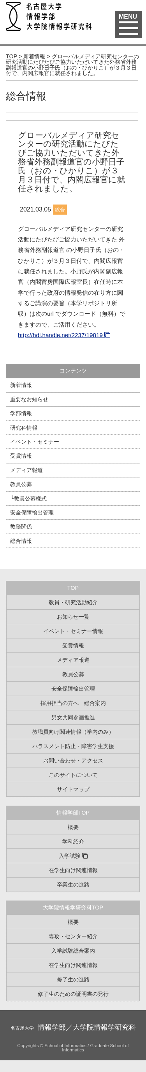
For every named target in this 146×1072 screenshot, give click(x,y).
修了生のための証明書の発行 (73, 994)
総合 (60, 210)
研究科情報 (23, 428)
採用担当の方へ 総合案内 (73, 703)
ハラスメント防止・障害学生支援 (73, 746)
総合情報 (26, 96)
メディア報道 (26, 470)
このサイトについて (73, 775)
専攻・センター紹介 (73, 936)
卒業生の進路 (73, 884)
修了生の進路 (73, 979)
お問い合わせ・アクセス (73, 760)
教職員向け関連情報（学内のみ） (73, 732)
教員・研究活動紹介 (73, 602)
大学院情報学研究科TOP (73, 907)
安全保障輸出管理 (32, 512)
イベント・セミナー (34, 442)
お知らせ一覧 (73, 617)
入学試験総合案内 (73, 951)
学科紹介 (73, 841)
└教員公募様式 (28, 498)
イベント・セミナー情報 (73, 631)
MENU (128, 21)
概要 (73, 827)
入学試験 (70, 856)
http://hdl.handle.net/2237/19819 (60, 335)
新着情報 (21, 385)
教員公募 (21, 484)
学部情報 (21, 413)
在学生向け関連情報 (73, 870)
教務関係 (21, 526)
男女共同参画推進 (73, 717)
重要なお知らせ (29, 399)
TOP (73, 588)
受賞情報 (21, 456)
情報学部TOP (73, 813)
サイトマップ (73, 789)
